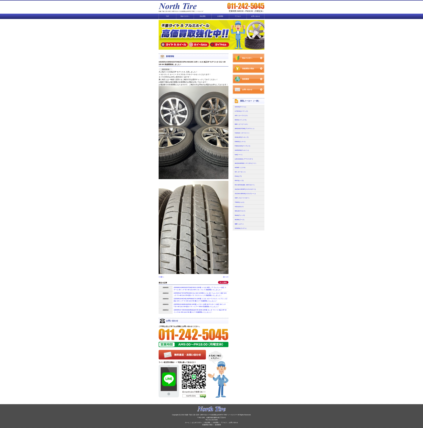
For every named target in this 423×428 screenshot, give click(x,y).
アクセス (238, 16)
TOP (167, 16)
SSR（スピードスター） (242, 198)
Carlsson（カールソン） (242, 133)
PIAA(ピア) (238, 176)
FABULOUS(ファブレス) (242, 146)
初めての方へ (185, 16)
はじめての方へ (197, 422)
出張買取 (220, 16)
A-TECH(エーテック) (241, 111)
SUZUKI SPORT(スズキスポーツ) (245, 189)
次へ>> (225, 277)
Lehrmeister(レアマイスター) (244, 159)
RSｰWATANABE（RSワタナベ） (245, 185)
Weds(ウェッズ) (240, 215)
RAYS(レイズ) (239, 180)
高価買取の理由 (207, 425)
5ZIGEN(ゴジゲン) (240, 228)
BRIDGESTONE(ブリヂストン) (244, 128)
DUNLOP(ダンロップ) (241, 137)
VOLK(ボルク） (239, 206)
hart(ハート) (238, 154)
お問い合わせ (255, 16)
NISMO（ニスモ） (240, 167)
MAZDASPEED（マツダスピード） (246, 163)
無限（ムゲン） (239, 224)
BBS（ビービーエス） (242, 124)
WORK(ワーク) (239, 219)
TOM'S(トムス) (239, 202)
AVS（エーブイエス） (242, 115)
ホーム (187, 422)
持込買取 (203, 16)
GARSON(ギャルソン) (242, 150)
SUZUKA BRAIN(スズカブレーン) (245, 193)
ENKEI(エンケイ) (240, 141)
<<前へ (161, 277)
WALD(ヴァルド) (240, 211)
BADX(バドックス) (240, 120)
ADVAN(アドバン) (240, 107)
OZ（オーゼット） (240, 172)
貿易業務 (218, 425)
